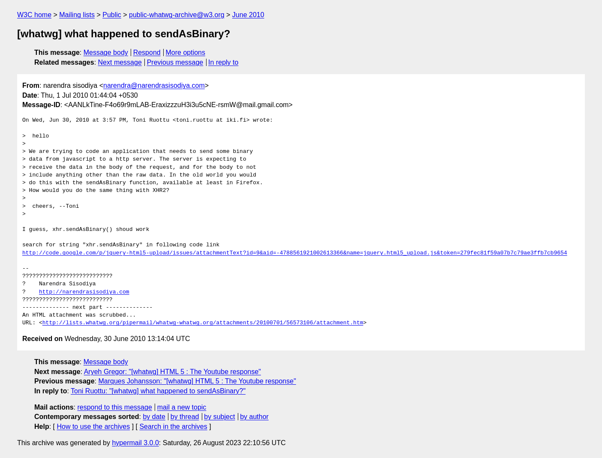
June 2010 (248, 14)
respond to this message (114, 407)
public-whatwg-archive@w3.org (177, 14)
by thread (185, 416)
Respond (147, 52)
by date (154, 416)
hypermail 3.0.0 (135, 442)
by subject (219, 416)
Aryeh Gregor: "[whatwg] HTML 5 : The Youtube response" (172, 371)
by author (254, 416)
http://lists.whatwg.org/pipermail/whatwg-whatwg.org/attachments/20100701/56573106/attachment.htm (202, 323)
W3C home (34, 14)
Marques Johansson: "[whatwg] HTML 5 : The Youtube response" (197, 381)
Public (111, 14)
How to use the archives (93, 426)
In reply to (223, 62)
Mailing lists (77, 14)
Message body (106, 52)
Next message (120, 62)
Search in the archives (173, 426)
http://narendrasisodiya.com (84, 292)
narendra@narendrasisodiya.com (154, 85)
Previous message (175, 62)
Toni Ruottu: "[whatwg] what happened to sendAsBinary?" (158, 391)
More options (186, 52)
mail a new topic (182, 407)
